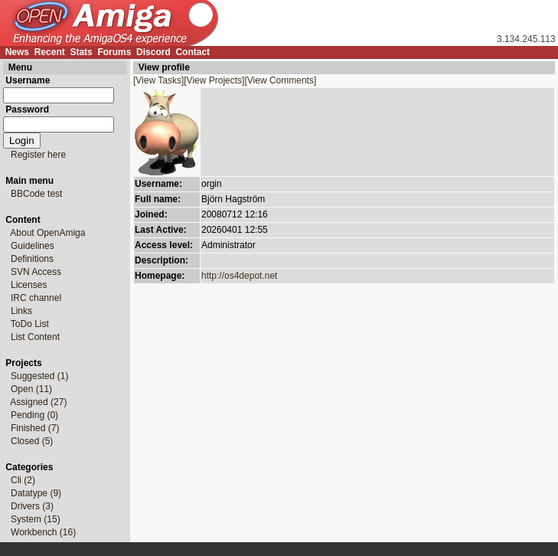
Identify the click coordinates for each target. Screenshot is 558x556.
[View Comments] (280, 80)
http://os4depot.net (239, 275)
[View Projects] (214, 80)
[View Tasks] (158, 80)
